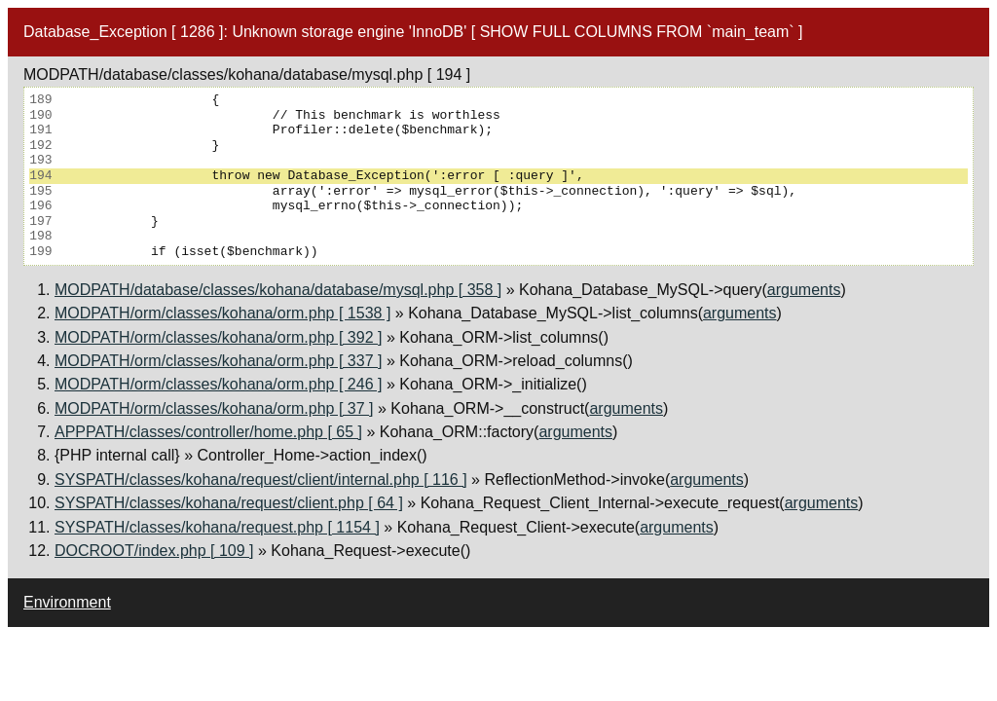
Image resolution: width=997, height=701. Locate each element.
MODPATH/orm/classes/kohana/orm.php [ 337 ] (218, 360)
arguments (804, 289)
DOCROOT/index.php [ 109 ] (154, 550)
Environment (67, 602)
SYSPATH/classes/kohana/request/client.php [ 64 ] (229, 503)
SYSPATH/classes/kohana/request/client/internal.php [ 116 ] (261, 479)
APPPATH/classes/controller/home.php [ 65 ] (208, 432)
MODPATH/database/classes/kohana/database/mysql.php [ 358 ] (278, 289)
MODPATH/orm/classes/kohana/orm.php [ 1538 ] (222, 313)
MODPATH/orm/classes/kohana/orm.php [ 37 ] (214, 408)
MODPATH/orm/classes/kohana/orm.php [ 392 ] (218, 337)
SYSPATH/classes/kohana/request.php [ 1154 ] (217, 527)
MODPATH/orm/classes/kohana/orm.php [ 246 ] (218, 384)
